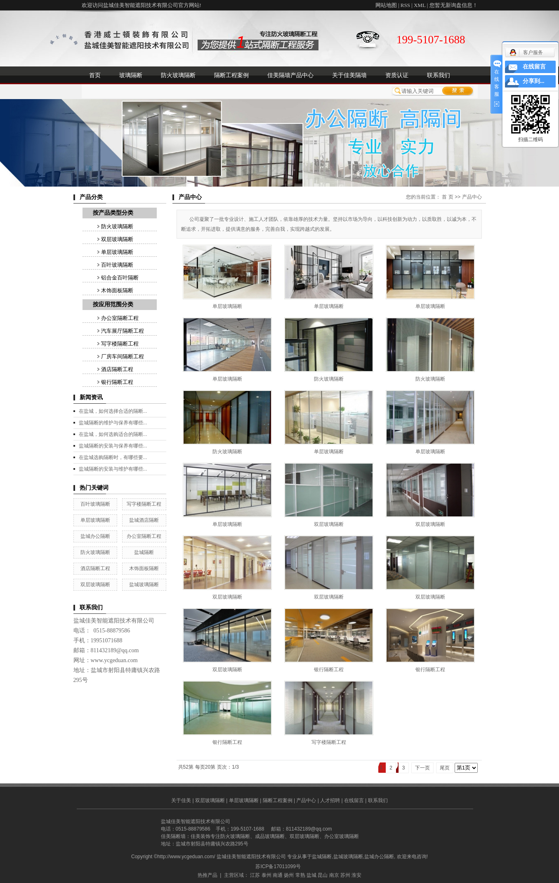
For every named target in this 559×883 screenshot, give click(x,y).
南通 (278, 875)
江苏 (255, 875)
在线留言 (354, 800)
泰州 (266, 875)
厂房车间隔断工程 (122, 356)
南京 (334, 875)
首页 (95, 75)
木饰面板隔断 (117, 290)
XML (419, 5)
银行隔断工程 (117, 382)
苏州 (345, 875)
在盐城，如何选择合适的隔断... (113, 411)
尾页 (445, 768)
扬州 (289, 875)
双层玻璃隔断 (117, 239)
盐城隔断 (144, 552)
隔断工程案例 (231, 75)
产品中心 (472, 197)
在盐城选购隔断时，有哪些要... (113, 457)
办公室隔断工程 (120, 318)
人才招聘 (330, 800)
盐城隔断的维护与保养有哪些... (113, 423)
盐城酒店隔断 (144, 520)
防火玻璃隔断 (178, 75)
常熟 (300, 875)
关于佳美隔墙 (349, 75)
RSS (405, 5)
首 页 (447, 197)
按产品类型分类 (113, 213)
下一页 (422, 768)
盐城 (311, 875)
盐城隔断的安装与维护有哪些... (113, 469)
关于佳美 (181, 800)
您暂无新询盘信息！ (453, 5)
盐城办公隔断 (95, 536)
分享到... (534, 81)
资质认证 (396, 75)
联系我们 (438, 75)
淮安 (356, 875)
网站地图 (386, 5)
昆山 (323, 875)
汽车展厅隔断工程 (122, 331)
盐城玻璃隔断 (144, 584)
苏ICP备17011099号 (277, 866)
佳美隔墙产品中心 (290, 75)
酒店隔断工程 (117, 369)
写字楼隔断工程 (120, 344)
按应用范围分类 (113, 304)
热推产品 (207, 875)
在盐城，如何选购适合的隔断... (113, 434)
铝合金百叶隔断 (120, 278)
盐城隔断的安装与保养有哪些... (113, 446)
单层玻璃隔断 (117, 252)
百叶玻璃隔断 (117, 265)
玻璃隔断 (130, 75)
